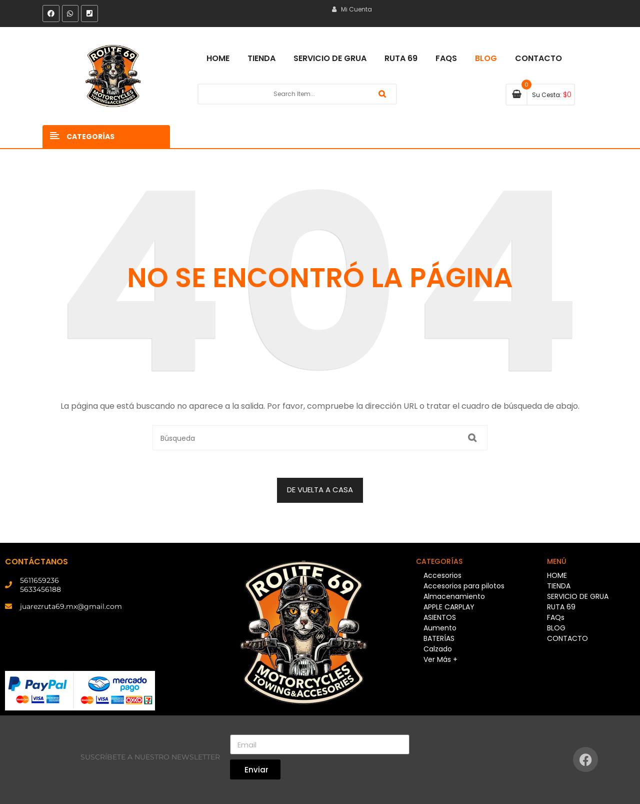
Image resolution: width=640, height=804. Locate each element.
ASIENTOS (440, 617)
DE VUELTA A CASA (320, 489)
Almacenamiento (454, 596)
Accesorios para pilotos (464, 586)
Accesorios (443, 575)
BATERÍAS (439, 638)
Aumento (440, 628)
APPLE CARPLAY (449, 607)
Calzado (438, 649)
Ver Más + (441, 659)
